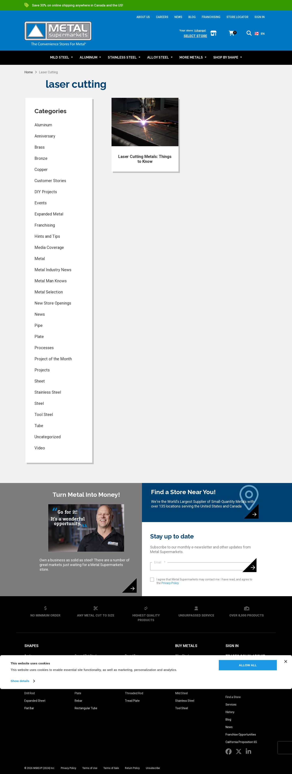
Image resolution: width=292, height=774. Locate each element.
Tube (38, 425)
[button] (249, 34)
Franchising (44, 225)
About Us (234, 687)
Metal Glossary (241, 666)
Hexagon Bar (83, 670)
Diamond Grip (33, 685)
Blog (228, 719)
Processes (44, 347)
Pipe (38, 325)
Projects (42, 370)
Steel (39, 403)
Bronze (40, 158)
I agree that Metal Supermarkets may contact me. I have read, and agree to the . (204, 581)
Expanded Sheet (34, 700)
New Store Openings (52, 303)
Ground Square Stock (88, 663)
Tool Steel (43, 414)
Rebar (78, 700)
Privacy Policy (170, 583)
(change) (200, 30)
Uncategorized (47, 436)
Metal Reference (241, 677)
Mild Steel (181, 693)
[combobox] (260, 34)
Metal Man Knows (50, 280)
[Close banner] (285, 746)
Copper (41, 169)
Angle (28, 655)
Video (39, 448)
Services (230, 704)
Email (159, 562)
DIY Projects (45, 191)
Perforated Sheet (86, 678)
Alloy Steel (182, 655)
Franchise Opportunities (240, 734)
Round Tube (132, 663)
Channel (29, 678)
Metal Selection (48, 292)
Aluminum (43, 125)
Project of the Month (53, 358)
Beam (28, 670)
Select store (195, 36)
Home (28, 72)
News (39, 314)
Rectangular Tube (86, 708)
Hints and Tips (47, 236)
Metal (39, 258)
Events (40, 202)
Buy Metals (186, 646)
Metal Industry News (52, 269)
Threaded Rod (134, 693)
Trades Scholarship (245, 656)
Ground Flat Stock (86, 655)
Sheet (39, 381)
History (229, 712)
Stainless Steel (47, 392)
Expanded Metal (48, 214)
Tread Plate (132, 700)
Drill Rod (29, 693)
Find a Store (233, 697)
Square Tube (133, 685)
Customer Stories (50, 180)
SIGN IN (259, 17)
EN (260, 33)
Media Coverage (49, 247)
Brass (39, 147)
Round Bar (131, 655)
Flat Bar (29, 708)
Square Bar (132, 678)
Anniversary (44, 136)
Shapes (31, 646)
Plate (39, 336)
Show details (20, 766)
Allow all (248, 750)
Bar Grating (31, 663)
